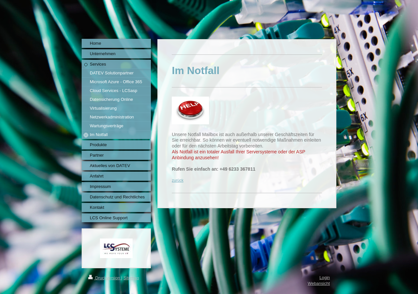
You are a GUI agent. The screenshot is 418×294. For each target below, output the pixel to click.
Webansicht (319, 283)
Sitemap (131, 277)
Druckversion (104, 277)
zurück (177, 180)
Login (324, 277)
